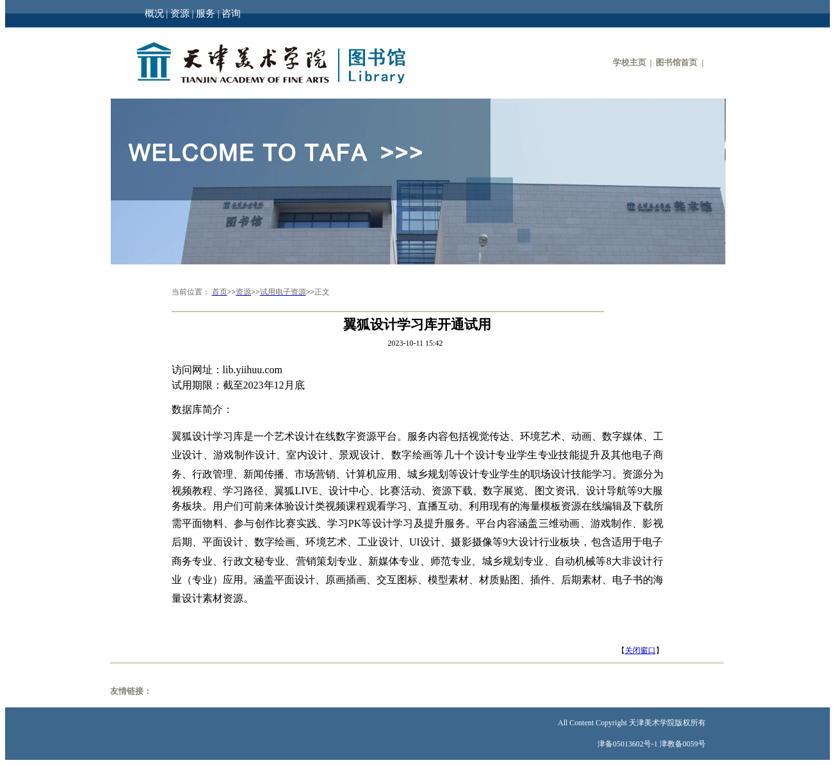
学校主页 (629, 62)
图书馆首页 (676, 62)
